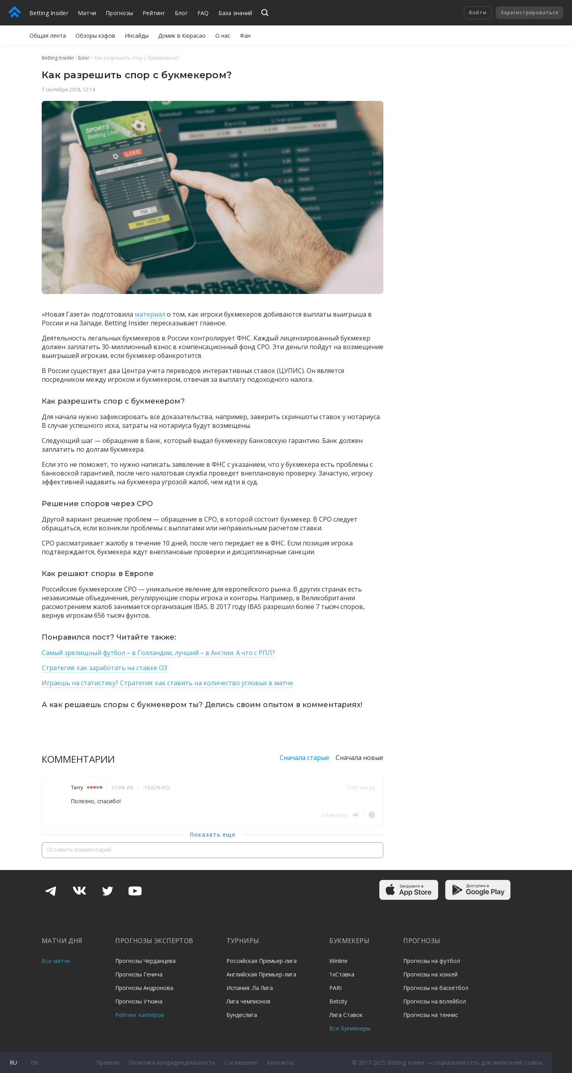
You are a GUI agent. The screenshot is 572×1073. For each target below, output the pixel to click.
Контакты (280, 1062)
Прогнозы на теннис (430, 1015)
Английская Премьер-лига (261, 974)
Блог (181, 13)
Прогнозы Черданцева (145, 961)
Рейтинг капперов (139, 1015)
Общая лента (47, 35)
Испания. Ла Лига (249, 988)
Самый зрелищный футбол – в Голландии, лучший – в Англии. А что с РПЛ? (158, 652)
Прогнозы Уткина (138, 1001)
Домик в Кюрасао (182, 35)
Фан (245, 35)
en (34, 1062)
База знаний (235, 13)
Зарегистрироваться (529, 12)
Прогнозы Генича (138, 974)
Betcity (338, 1001)
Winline (338, 961)
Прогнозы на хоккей (430, 974)
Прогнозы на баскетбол (435, 988)
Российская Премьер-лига (261, 961)
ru (13, 1062)
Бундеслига (241, 1015)
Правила (107, 1062)
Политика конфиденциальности (172, 1062)
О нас (222, 35)
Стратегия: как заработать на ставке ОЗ (104, 667)
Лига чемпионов (248, 1001)
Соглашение (240, 1062)
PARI (335, 988)
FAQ (203, 13)
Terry (77, 787)
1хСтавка (341, 974)
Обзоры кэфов (95, 35)
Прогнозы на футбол (431, 961)
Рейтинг (154, 13)
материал (150, 314)
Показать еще (213, 834)
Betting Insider (48, 13)
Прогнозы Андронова (144, 988)
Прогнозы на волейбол (434, 1001)
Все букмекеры (349, 1028)
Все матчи (56, 961)
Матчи (87, 13)
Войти (478, 12)
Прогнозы (119, 13)
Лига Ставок (346, 1015)
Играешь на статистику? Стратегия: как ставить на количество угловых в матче (167, 683)
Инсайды (137, 35)
